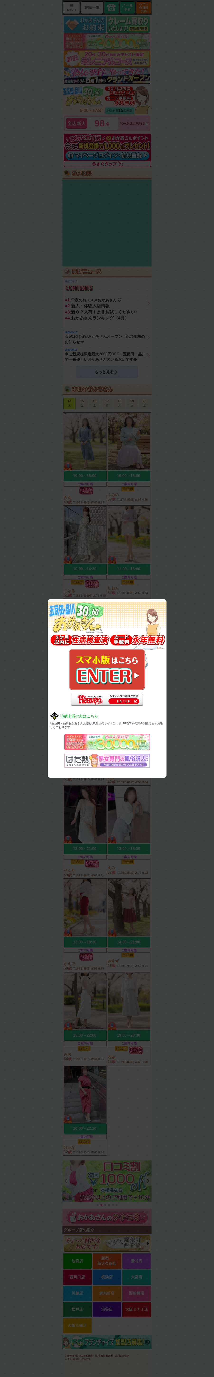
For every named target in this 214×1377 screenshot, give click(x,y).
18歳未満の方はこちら (79, 716)
